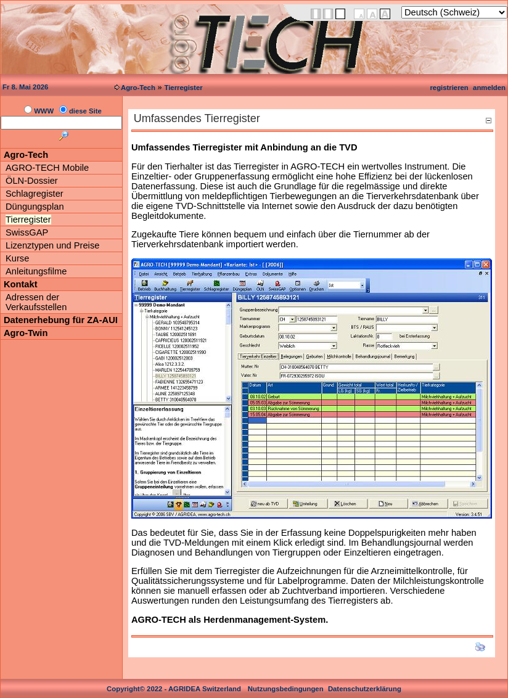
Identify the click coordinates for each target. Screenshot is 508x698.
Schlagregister (34, 194)
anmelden (489, 87)
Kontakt (21, 284)
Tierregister (183, 87)
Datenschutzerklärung (364, 688)
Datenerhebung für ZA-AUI (61, 320)
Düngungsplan (35, 206)
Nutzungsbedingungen (286, 688)
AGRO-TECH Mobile (47, 168)
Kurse (17, 258)
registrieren (449, 87)
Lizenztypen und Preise (52, 245)
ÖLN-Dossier (32, 181)
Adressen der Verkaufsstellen (36, 302)
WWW (44, 111)
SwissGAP (27, 232)
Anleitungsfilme (36, 271)
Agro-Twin (25, 333)
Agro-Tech (138, 87)
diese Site (85, 111)
